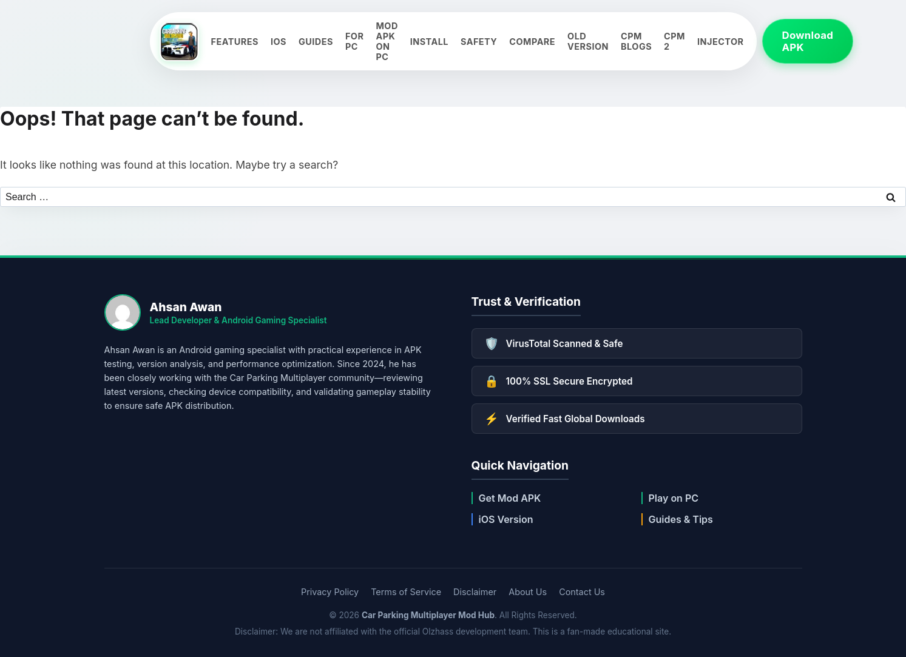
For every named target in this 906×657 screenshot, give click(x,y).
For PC (354, 41)
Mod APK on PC (386, 41)
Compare (532, 41)
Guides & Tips (681, 519)
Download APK (808, 41)
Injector (720, 41)
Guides (316, 41)
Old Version (588, 41)
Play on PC (674, 498)
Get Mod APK (510, 498)
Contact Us (582, 592)
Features (235, 41)
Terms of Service (406, 592)
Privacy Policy (330, 592)
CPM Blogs (636, 41)
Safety (479, 41)
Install (429, 41)
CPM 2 (674, 41)
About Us (528, 592)
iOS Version (506, 519)
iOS (278, 41)
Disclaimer (474, 592)
